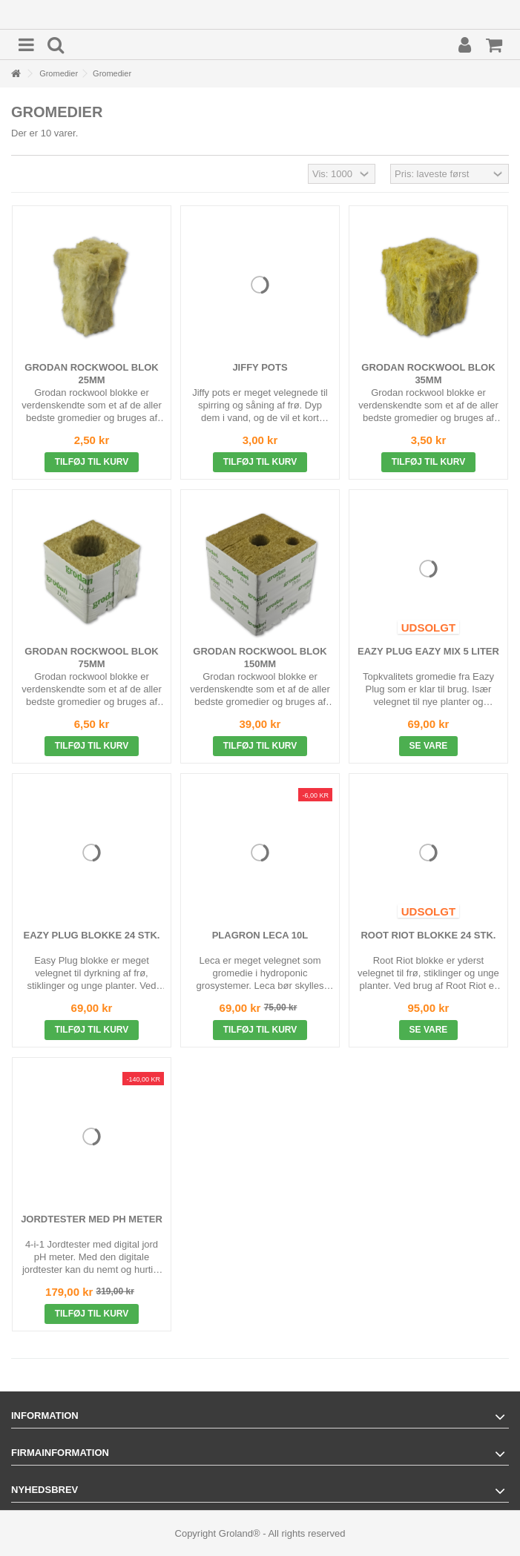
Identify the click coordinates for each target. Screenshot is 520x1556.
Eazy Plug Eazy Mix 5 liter (428, 651)
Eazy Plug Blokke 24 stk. (92, 935)
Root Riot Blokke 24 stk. (428, 935)
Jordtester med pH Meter (91, 1219)
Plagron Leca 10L (260, 935)
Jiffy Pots (259, 367)
